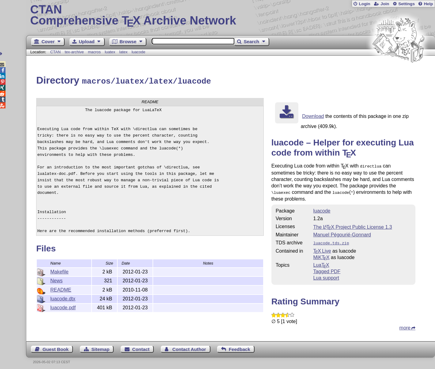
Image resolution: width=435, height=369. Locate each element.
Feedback (239, 346)
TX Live (322, 248)
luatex (110, 52)
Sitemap (100, 346)
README (60, 289)
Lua (321, 262)
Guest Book (56, 346)
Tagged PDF (326, 268)
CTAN (55, 52)
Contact (141, 346)
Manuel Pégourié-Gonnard (342, 232)
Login (364, 4)
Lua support (326, 275)
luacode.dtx (62, 297)
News (56, 279)
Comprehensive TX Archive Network (230, 15)
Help (428, 4)
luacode (138, 52)
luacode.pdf (63, 306)
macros (94, 52)
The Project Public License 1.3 (352, 225)
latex (123, 52)
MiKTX (321, 254)
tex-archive (74, 52)
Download (313, 115)
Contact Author (189, 346)
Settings (406, 4)
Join (384, 4)
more (404, 325)
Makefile (59, 270)
